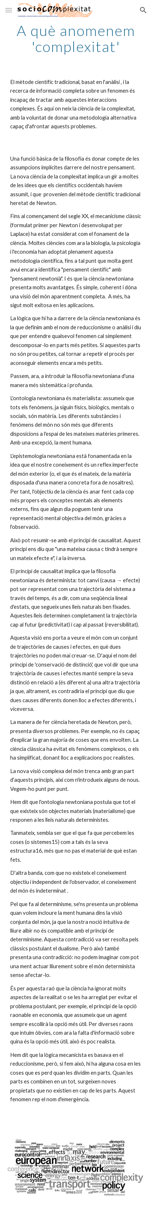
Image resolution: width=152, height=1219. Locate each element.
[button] (8, 10)
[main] (75, 38)
